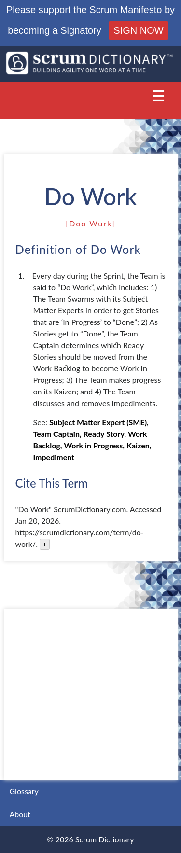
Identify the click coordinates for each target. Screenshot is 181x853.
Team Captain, (57, 433)
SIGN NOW (138, 30)
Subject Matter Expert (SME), (99, 422)
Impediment (54, 456)
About (20, 814)
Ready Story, (105, 433)
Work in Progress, (94, 445)
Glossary (24, 791)
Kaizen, (139, 445)
